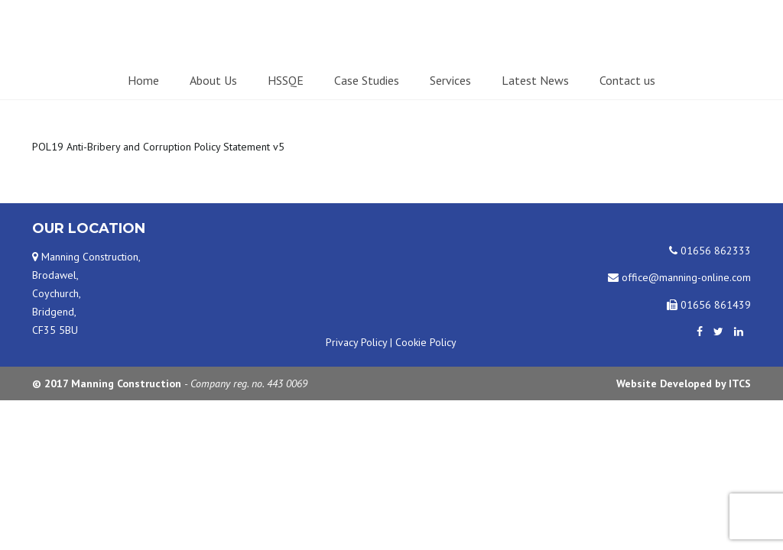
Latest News (535, 80)
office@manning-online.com (679, 277)
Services (450, 80)
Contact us (627, 80)
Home (143, 80)
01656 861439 (709, 305)
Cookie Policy (425, 342)
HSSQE (286, 80)
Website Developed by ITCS (683, 383)
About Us (213, 80)
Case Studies (366, 80)
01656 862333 (710, 250)
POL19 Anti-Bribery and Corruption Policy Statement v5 (158, 147)
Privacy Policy (356, 342)
